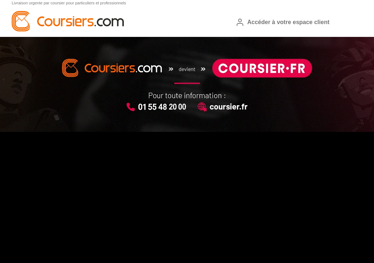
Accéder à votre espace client (282, 22)
